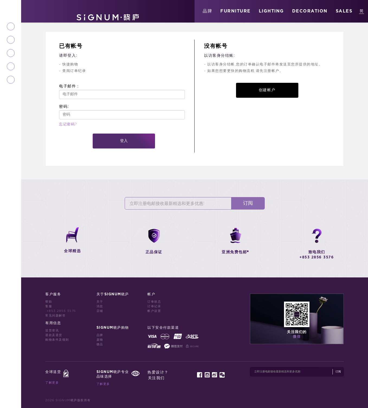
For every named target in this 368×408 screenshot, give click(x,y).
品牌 (207, 11)
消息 (99, 306)
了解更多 (52, 382)
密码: (64, 106)
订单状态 (154, 301)
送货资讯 (52, 330)
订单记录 (154, 306)
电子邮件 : (69, 86)
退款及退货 (53, 335)
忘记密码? (68, 124)
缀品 (99, 344)
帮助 (48, 301)
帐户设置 (154, 310)
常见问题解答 (55, 315)
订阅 (248, 203)
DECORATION (310, 11)
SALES (344, 11)
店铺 (99, 310)
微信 (297, 337)
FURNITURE (235, 11)
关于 (99, 301)
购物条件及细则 (57, 339)
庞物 (99, 339)
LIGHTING (271, 11)
